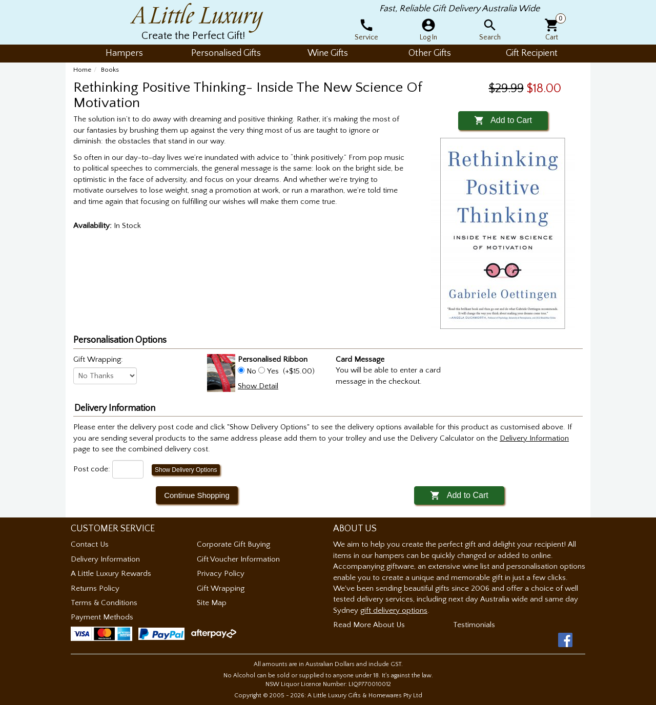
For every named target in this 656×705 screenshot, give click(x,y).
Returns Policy (95, 588)
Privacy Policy (220, 573)
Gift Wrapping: (98, 359)
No (251, 371)
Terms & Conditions (104, 602)
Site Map (212, 602)
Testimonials (474, 624)
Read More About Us (369, 624)
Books (110, 69)
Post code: (91, 469)
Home (82, 69)
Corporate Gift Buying (233, 544)
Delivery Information (105, 559)
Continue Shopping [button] (197, 495)
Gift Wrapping (220, 588)
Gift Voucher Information (238, 559)
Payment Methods (102, 617)
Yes (273, 371)
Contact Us (90, 544)
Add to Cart (503, 120)
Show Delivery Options (186, 469)
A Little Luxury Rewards (111, 573)
